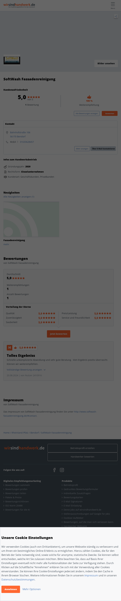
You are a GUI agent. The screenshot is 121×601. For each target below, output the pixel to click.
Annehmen (11, 589)
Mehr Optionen (32, 589)
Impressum (91, 575)
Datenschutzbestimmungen (18, 579)
